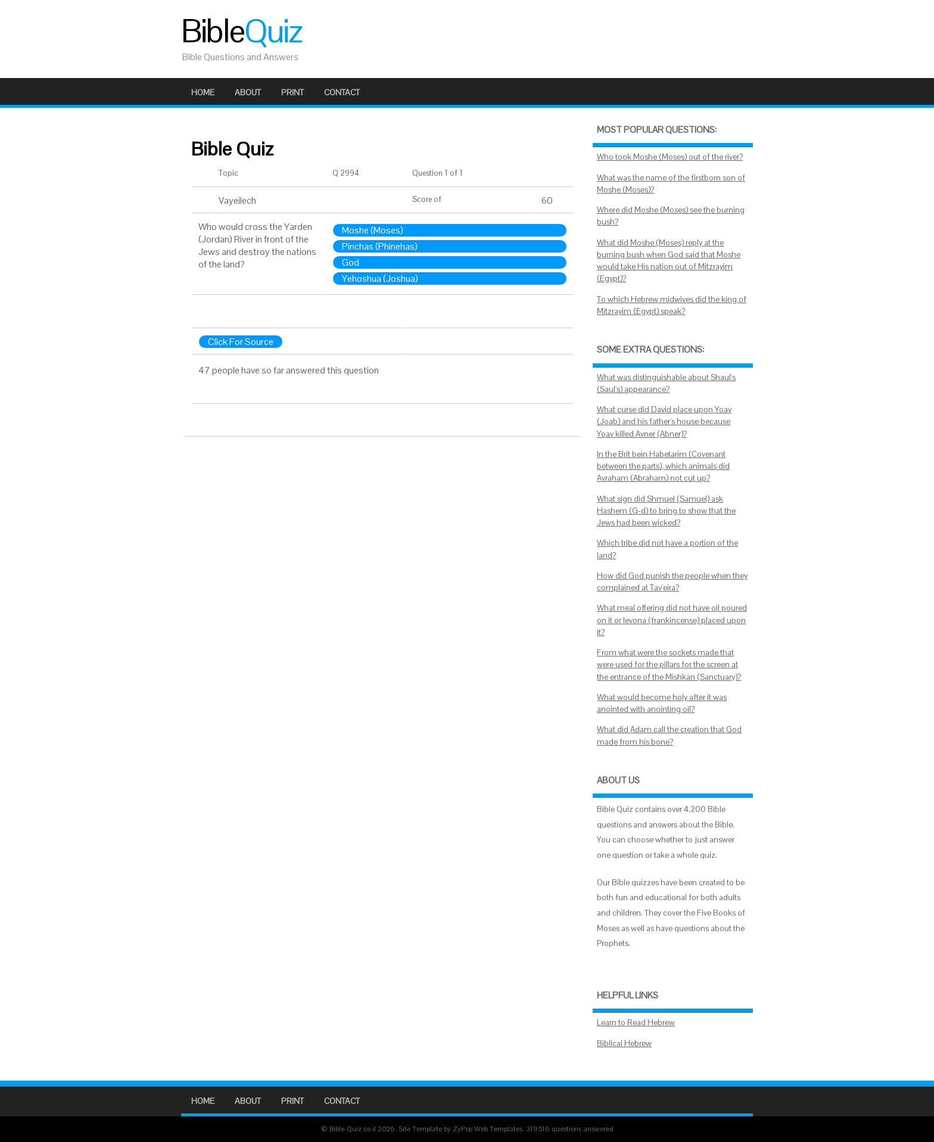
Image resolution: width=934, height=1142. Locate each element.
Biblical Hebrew (624, 1043)
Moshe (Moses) (372, 230)
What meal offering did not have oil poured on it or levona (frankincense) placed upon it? (672, 620)
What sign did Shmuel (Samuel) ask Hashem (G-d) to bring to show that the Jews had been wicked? (666, 511)
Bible (241, 31)
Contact (342, 92)
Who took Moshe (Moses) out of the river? (670, 157)
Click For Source (240, 341)
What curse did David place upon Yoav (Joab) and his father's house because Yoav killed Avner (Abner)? (664, 421)
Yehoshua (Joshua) (380, 278)
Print (292, 92)
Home (202, 92)
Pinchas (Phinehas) (380, 246)
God (350, 262)
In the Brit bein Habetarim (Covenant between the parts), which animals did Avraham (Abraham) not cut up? (663, 466)
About (248, 92)
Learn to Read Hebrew (636, 1022)
